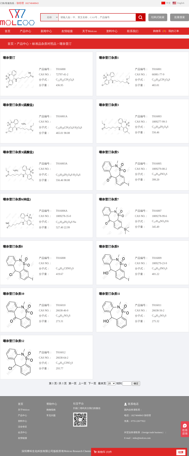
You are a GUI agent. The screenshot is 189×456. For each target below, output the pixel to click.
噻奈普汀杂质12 (13, 341)
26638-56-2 (158, 310)
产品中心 (25, 31)
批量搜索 (179, 17)
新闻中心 (46, 31)
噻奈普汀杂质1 (109, 57)
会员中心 (22, 432)
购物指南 (51, 409)
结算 (181, 452)
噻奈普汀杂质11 (109, 293)
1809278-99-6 (159, 216)
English (180, 3)
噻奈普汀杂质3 (109, 104)
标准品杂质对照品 (44, 43)
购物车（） (160, 31)
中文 (168, 3)
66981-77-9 (158, 74)
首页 (7, 31)
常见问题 (51, 415)
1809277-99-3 (159, 121)
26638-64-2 (62, 357)
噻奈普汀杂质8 (13, 246)
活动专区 (22, 426)
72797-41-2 (62, 74)
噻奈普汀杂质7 (109, 199)
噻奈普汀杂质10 (13, 293)
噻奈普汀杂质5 (109, 152)
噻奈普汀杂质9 (109, 246)
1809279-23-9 (159, 263)
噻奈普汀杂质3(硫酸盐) (18, 152)
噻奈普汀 (9, 57)
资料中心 (112, 31)
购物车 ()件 (105, 452)
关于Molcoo (89, 31)
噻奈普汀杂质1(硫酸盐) (18, 104)
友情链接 (67, 31)
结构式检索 (157, 17)
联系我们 (132, 31)
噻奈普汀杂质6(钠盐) (17, 199)
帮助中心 (51, 404)
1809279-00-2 (159, 168)
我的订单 (173, 31)
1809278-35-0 (63, 216)
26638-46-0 (62, 310)
